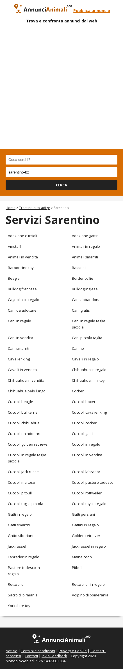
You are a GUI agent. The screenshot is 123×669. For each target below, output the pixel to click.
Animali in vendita (23, 257)
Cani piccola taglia (87, 337)
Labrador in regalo (23, 556)
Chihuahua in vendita (26, 380)
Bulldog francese (22, 288)
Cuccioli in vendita (87, 454)
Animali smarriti (85, 257)
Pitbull (77, 567)
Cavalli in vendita (22, 369)
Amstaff (14, 246)
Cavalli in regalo (85, 359)
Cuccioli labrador (86, 471)
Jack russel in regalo (89, 546)
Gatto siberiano (21, 535)
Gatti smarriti (19, 524)
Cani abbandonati (87, 299)
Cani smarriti (18, 348)
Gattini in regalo (85, 524)
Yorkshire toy (19, 605)
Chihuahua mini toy (88, 380)
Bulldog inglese (85, 288)
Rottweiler (16, 584)
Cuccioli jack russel (24, 471)
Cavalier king (19, 359)
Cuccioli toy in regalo (89, 503)
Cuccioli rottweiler (87, 493)
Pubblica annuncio (91, 10)
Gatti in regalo (20, 514)
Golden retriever (86, 535)
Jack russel (17, 546)
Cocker (78, 390)
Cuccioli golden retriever (28, 444)
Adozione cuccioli (22, 235)
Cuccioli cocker (84, 422)
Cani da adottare (22, 310)
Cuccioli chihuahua (24, 422)
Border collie (82, 278)
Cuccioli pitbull (20, 493)
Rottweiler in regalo (88, 584)
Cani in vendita (20, 337)
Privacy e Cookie (73, 650)
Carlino (78, 348)
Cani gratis (81, 310)
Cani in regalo (19, 320)
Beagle (14, 278)
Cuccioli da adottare (25, 433)
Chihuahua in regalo (89, 369)
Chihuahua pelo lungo (26, 390)
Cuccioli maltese (21, 482)
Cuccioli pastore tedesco (92, 482)
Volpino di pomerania (90, 595)
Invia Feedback (54, 655)
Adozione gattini (85, 235)
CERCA (61, 184)
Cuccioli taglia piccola (25, 503)
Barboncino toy (21, 267)
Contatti (31, 655)
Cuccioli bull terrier (23, 412)
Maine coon (82, 556)
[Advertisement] (61, 87)
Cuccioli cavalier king (89, 412)
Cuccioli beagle (20, 401)
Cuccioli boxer (83, 401)
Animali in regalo (86, 246)
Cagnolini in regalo (23, 299)
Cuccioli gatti (82, 433)
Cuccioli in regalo (86, 444)
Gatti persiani (83, 514)
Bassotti (79, 267)
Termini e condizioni (38, 650)
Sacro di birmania (23, 595)
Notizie (11, 650)
